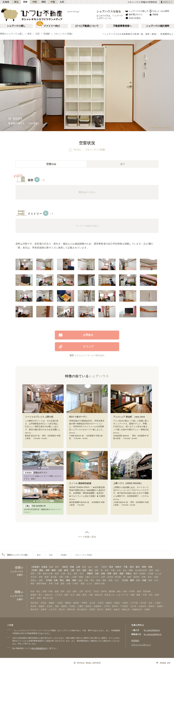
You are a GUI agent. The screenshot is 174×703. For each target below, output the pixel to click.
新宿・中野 (48, 591)
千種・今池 (116, 570)
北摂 (103, 577)
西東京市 (71, 609)
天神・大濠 (53, 583)
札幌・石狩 (54, 567)
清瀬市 (160, 606)
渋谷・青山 (35, 591)
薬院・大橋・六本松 (69, 583)
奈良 (115, 573)
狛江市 (100, 609)
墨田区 (64, 606)
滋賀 (121, 573)
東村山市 (126, 609)
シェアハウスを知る (108, 11)
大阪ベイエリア (92, 577)
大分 (138, 580)
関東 (25, 2)
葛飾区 (42, 606)
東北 (16, 2)
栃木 (138, 567)
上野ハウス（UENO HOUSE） (128, 483)
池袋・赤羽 (59, 591)
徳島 (68, 580)
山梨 (60, 570)
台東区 (125, 603)
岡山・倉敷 (95, 580)
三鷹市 (80, 606)
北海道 (6, 2)
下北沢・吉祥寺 (100, 591)
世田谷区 (34, 603)
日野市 (92, 609)
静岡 (54, 570)
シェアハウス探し (16, 26)
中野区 (84, 603)
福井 (84, 570)
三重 (72, 570)
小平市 (107, 606)
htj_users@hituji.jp (152, 630)
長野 (47, 570)
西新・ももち (86, 583)
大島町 (147, 609)
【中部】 (34, 570)
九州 (62, 2)
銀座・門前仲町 (144, 591)
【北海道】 (35, 567)
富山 (91, 570)
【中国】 (49, 580)
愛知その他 (48, 573)
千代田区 (124, 606)
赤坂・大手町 (129, 591)
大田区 (60, 603)
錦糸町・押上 (36, 595)
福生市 (117, 609)
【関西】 (90, 573)
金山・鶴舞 (128, 570)
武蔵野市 (98, 606)
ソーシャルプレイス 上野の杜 (39, 417)
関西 (43, 2)
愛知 (41, 570)
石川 (78, 570)
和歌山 (129, 573)
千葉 (125, 567)
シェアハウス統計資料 (157, 26)
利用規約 (135, 640)
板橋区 (52, 603)
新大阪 (54, 577)
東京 (29, 34)
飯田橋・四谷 (115, 591)
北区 (37, 34)
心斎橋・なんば (154, 573)
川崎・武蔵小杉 (96, 595)
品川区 (143, 603)
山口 (80, 580)
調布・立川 (69, 595)
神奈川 (118, 567)
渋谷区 (101, 603)
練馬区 (109, 603)
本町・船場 (44, 577)
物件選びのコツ (134, 14)
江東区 (158, 603)
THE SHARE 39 (35, 506)
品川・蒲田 (72, 591)
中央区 (72, 606)
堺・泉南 (127, 577)
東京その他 (48, 598)
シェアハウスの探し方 (136, 11)
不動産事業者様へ (122, 26)
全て (122, 164)
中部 (34, 2)
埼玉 (132, 567)
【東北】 (65, 567)
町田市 (152, 606)
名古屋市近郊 (141, 570)
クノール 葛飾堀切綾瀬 (80, 483)
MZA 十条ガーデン (78, 417)
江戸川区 (134, 603)
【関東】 (104, 567)
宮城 (72, 567)
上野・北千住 (85, 591)
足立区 (92, 603)
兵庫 (109, 573)
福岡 (132, 580)
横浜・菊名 (81, 595)
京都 (103, 573)
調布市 (88, 606)
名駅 (96, 570)
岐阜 (66, 570)
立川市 (133, 606)
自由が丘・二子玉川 (53, 595)
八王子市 (53, 609)
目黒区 (117, 603)
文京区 (50, 606)
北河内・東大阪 (114, 577)
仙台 (90, 567)
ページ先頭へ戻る (87, 537)
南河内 (136, 577)
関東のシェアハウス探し (12, 34)
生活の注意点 (133, 18)
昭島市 (108, 609)
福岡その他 (100, 583)
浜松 (157, 570)
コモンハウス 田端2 (63, 34)
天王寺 (33, 577)
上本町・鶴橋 (77, 577)
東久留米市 (82, 609)
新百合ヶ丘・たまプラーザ (116, 595)
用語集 (153, 14)
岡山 (62, 580)
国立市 (62, 609)
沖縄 (144, 580)
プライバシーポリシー (141, 645)
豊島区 (68, 603)
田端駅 (46, 34)
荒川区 (33, 606)
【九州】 (125, 580)
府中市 (115, 606)
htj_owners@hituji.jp (152, 634)
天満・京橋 (64, 577)
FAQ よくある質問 (159, 11)
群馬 (144, 567)
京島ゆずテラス (35, 472)
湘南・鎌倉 (135, 595)
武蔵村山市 (137, 609)
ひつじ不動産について (87, 26)
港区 (57, 606)
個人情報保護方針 (39, 648)
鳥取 (74, 580)
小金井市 (142, 606)
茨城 (150, 567)
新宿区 (76, 603)
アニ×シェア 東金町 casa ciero (129, 417)
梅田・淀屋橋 (139, 573)
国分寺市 (34, 609)
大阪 (97, 573)
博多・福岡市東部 (38, 583)
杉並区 (44, 603)
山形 (78, 567)
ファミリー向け (52, 26)
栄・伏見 (105, 570)
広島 (56, 580)
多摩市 (44, 609)
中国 (53, 2)
